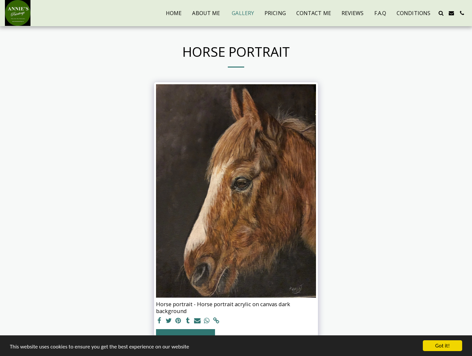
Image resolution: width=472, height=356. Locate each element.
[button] (441, 13)
